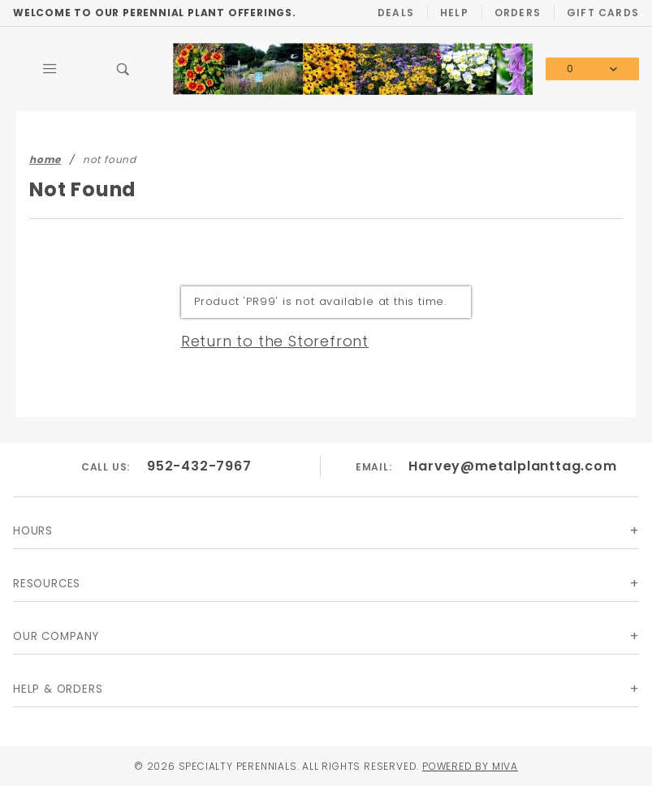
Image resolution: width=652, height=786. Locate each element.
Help (454, 12)
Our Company (56, 636)
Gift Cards (603, 12)
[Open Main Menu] (49, 69)
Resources (46, 583)
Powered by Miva (470, 766)
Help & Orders (57, 689)
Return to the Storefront (275, 341)
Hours (33, 531)
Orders (517, 12)
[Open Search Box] (122, 69)
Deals (396, 12)
